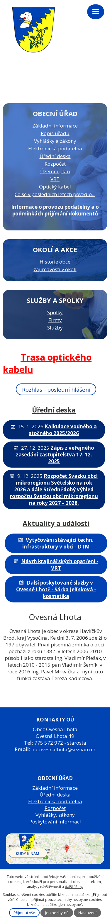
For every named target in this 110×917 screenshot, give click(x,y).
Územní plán (55, 171)
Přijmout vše (24, 912)
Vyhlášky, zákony (55, 814)
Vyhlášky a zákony (55, 140)
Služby (55, 327)
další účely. (74, 886)
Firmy (55, 320)
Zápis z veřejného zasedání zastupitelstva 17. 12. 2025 (55, 454)
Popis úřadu (55, 133)
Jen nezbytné (57, 912)
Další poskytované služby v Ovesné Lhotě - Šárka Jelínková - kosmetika (56, 589)
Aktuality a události (56, 523)
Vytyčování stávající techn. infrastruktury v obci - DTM (58, 543)
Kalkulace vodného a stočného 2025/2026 (63, 430)
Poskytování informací (55, 821)
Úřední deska (55, 156)
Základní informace (55, 125)
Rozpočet (55, 163)
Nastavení (87, 912)
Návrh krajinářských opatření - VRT (59, 564)
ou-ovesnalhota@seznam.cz (63, 749)
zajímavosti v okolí (55, 269)
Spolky (55, 312)
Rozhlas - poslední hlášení (56, 389)
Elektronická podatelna (55, 148)
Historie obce (55, 261)
